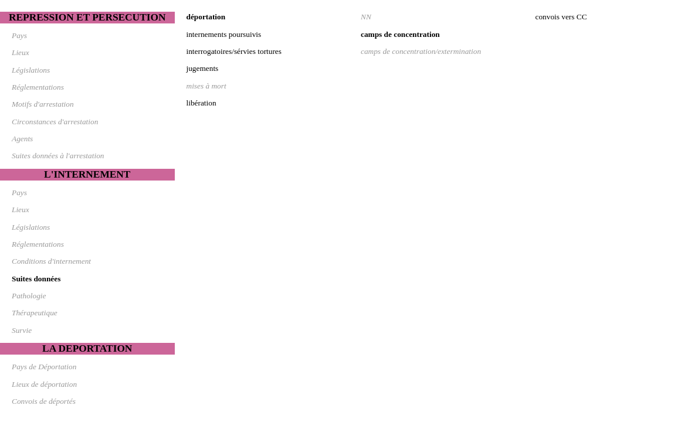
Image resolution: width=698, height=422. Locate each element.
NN (366, 16)
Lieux (20, 52)
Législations (31, 70)
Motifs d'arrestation (43, 104)
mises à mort (206, 85)
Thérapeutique (34, 312)
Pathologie (29, 295)
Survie (22, 330)
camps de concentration (400, 34)
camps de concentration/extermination (421, 51)
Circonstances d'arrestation (55, 121)
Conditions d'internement (51, 261)
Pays (19, 35)
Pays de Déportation (44, 366)
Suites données (36, 278)
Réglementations (38, 87)
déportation (206, 16)
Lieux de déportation (44, 384)
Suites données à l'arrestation (58, 155)
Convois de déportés (44, 401)
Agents (22, 138)
